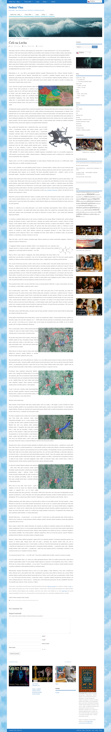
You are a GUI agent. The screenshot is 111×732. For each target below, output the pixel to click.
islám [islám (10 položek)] (86, 197)
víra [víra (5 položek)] (98, 214)
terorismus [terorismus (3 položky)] (87, 212)
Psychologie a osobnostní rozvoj (83, 119)
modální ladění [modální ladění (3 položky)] (83, 201)
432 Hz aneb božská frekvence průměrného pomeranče (89, 162)
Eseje (77, 106)
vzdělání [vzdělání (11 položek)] (79, 214)
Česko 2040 (27, 2)
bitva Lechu (14, 600)
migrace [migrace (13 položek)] (84, 199)
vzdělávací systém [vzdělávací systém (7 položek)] (88, 214)
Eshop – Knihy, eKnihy (82, 93)
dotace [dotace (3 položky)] (90, 192)
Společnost (78, 123)
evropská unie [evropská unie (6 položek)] (80, 194)
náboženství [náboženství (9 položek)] (91, 201)
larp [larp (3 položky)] (100, 196)
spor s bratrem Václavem (50, 190)
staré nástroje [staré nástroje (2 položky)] (81, 210)
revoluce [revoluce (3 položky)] (95, 205)
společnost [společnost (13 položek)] (93, 207)
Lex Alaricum (68, 661)
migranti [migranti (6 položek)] (89, 199)
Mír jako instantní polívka (82, 165)
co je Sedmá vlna (81, 79)
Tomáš (11, 46)
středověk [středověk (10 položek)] (96, 210)
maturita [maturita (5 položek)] (78, 199)
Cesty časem (35, 683)
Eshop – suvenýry (81, 95)
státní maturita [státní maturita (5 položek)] (88, 210)
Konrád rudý (24, 600)
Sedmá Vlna (16, 7)
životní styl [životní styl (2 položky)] (82, 216)
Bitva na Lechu (51, 586)
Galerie (53, 2)
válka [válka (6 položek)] (95, 214)
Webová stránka (45, 643)
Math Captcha (12, 647)
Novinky (78, 117)
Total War (64, 591)
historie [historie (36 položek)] (90, 194)
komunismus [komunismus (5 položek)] (91, 196)
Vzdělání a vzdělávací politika (83, 130)
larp (77, 113)
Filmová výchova (36, 690)
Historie (25, 46)
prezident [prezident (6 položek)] (82, 205)
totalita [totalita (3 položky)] (91, 212)
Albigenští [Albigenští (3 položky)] (78, 192)
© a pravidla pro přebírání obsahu (84, 81)
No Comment (40, 46)
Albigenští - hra (36, 685)
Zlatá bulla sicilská (14, 661)
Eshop (44, 2)
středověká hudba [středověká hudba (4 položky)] (80, 212)
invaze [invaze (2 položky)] (82, 196)
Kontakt (57, 692)
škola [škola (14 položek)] (78, 216)
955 (11, 600)
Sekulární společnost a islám (82, 121)
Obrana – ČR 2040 (81, 87)
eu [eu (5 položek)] (98, 192)
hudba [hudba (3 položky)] (79, 196)
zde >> (71, 586)
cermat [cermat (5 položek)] (87, 192)
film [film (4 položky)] (85, 194)
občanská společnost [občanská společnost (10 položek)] (88, 203)
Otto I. (37, 600)
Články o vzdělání (36, 689)
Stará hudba (79, 125)
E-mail (44, 639)
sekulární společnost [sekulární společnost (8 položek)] (82, 208)
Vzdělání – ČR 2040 (81, 85)
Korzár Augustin (36, 693)
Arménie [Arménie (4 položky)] (83, 192)
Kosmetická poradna (37, 692)
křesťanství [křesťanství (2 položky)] (97, 196)
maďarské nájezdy (31, 600)
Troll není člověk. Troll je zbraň (83, 176)
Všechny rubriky (30, 46)
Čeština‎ (80, 53)
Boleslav (20, 600)
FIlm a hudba (79, 109)
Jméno (44, 636)
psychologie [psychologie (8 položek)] (89, 205)
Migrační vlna (79, 115)
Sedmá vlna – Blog (14, 2)
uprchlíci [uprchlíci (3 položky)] (95, 212)
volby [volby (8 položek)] (99, 212)
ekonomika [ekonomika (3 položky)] (95, 192)
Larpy (37, 2)
